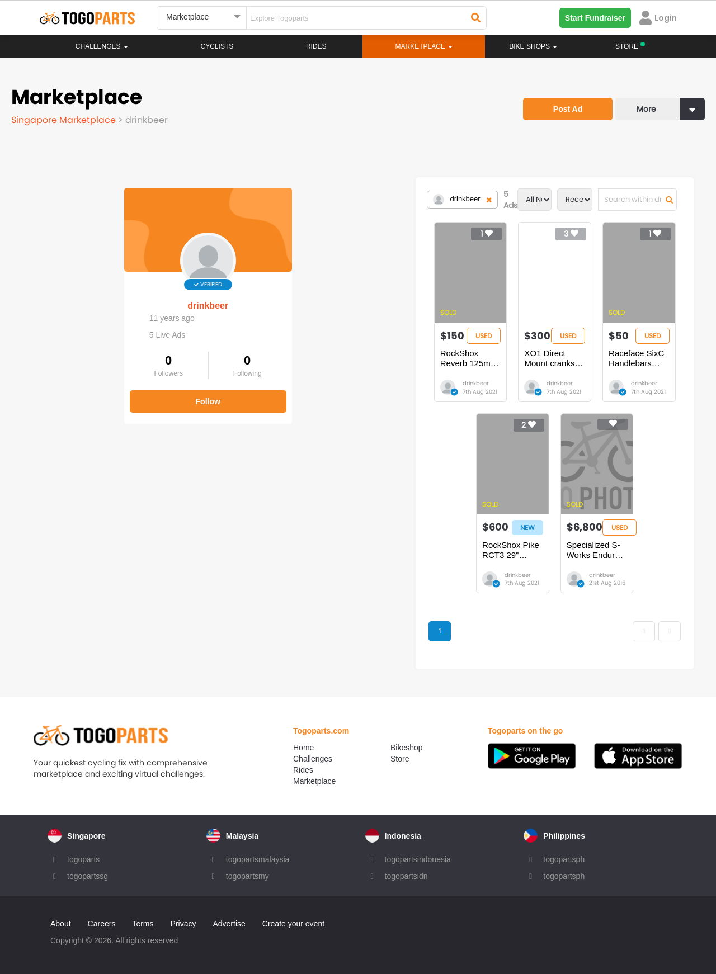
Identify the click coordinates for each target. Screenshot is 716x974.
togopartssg (87, 876)
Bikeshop (406, 747)
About (60, 923)
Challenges (102, 46)
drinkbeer (95, 295)
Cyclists (217, 46)
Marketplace (314, 781)
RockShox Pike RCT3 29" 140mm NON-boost (358, 550)
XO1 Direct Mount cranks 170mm (436, 353)
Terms (142, 923)
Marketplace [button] (424, 46)
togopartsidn (406, 876)
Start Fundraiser (595, 17)
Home (303, 747)
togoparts (83, 859)
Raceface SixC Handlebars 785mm (598, 353)
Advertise (229, 923)
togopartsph (564, 859)
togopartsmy (247, 876)
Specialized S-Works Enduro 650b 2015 (517, 550)
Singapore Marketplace (64, 120)
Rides (316, 46)
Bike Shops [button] (533, 46)
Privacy (183, 923)
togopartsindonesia (418, 859)
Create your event (293, 923)
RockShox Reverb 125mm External (280, 353)
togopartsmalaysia (258, 859)
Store (399, 758)
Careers (102, 923)
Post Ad (567, 109)
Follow (95, 390)
